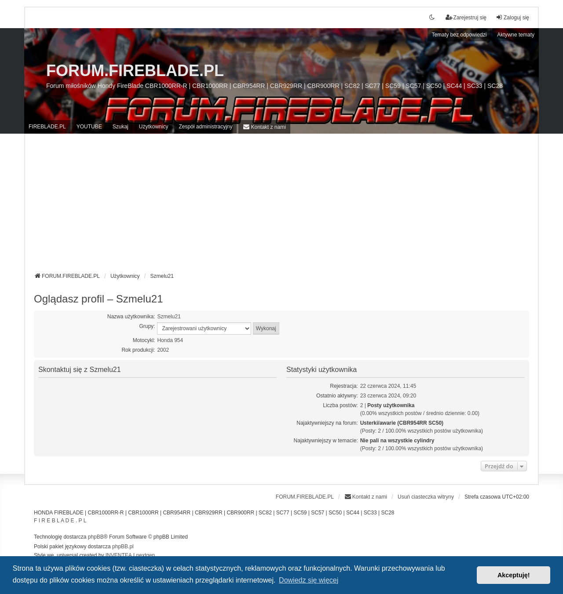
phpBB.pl (123, 546)
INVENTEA (119, 555)
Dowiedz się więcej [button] (308, 580)
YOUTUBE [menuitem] (89, 127)
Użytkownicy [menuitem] (153, 127)
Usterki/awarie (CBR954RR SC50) (401, 423)
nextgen (145, 555)
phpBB (96, 537)
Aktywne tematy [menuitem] (515, 35)
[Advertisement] (281, 206)
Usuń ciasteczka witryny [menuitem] (426, 497)
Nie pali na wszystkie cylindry (397, 440)
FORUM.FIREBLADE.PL (135, 71)
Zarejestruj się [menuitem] (466, 17)
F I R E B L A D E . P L (60, 520)
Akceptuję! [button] (513, 575)
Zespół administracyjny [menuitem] (205, 127)
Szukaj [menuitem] (120, 127)
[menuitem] (264, 127)
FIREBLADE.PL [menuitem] (47, 127)
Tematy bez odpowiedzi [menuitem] (459, 35)
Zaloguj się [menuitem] (512, 17)
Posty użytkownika (390, 405)
